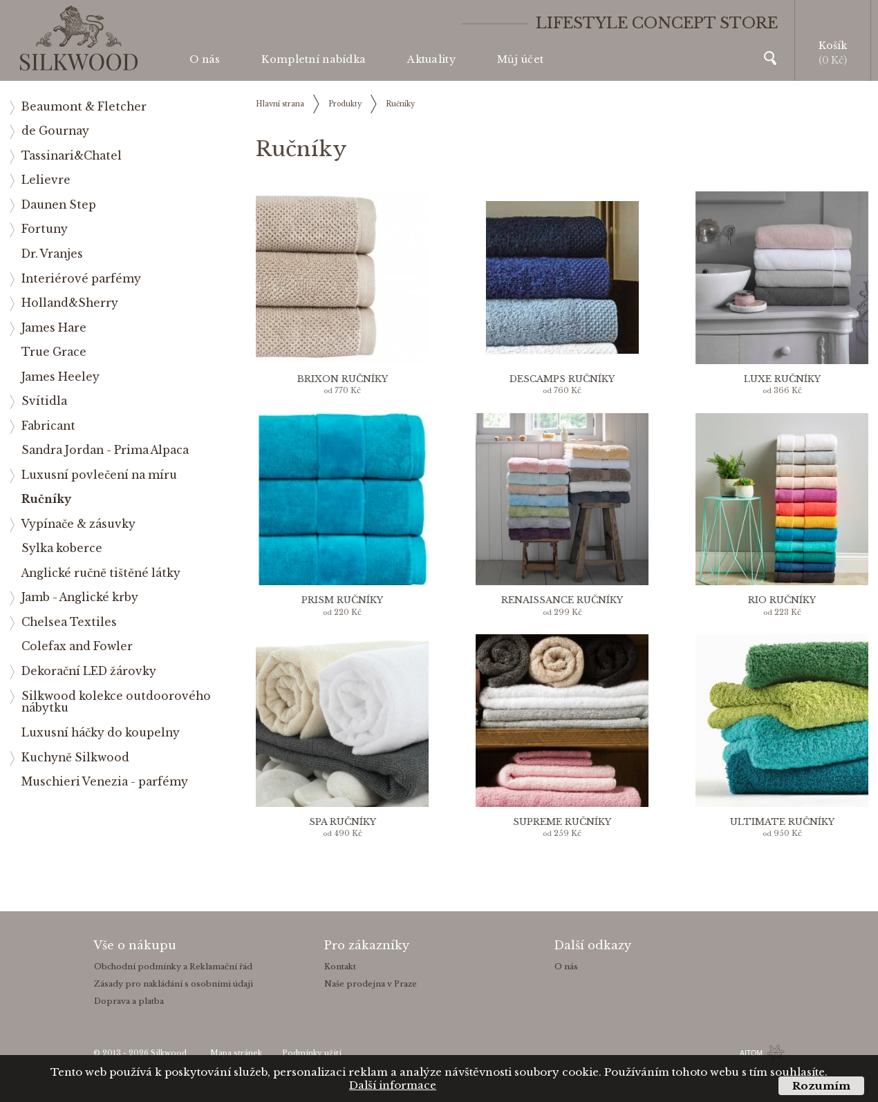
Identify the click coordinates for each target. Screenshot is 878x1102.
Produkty (345, 103)
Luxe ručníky (782, 379)
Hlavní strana (280, 103)
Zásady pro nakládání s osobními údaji (173, 984)
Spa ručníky (342, 822)
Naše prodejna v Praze (370, 984)
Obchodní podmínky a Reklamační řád (173, 966)
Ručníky (400, 103)
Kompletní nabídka (313, 59)
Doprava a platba (129, 1001)
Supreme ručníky (562, 822)
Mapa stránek (236, 1053)
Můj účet (520, 59)
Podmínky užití (312, 1053)
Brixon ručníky (342, 379)
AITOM (751, 1053)
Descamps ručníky (562, 379)
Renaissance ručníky (562, 600)
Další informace (392, 1085)
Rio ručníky (782, 600)
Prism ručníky (342, 600)
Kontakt (340, 966)
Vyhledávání (770, 58)
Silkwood (169, 1053)
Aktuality (431, 59)
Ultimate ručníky (782, 822)
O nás (204, 59)
